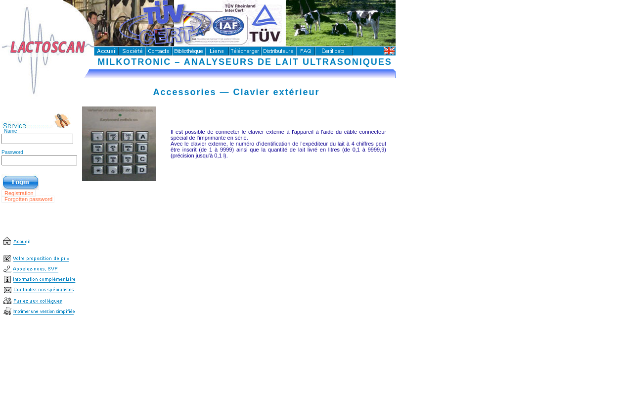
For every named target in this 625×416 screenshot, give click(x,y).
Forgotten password (29, 199)
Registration (19, 193)
